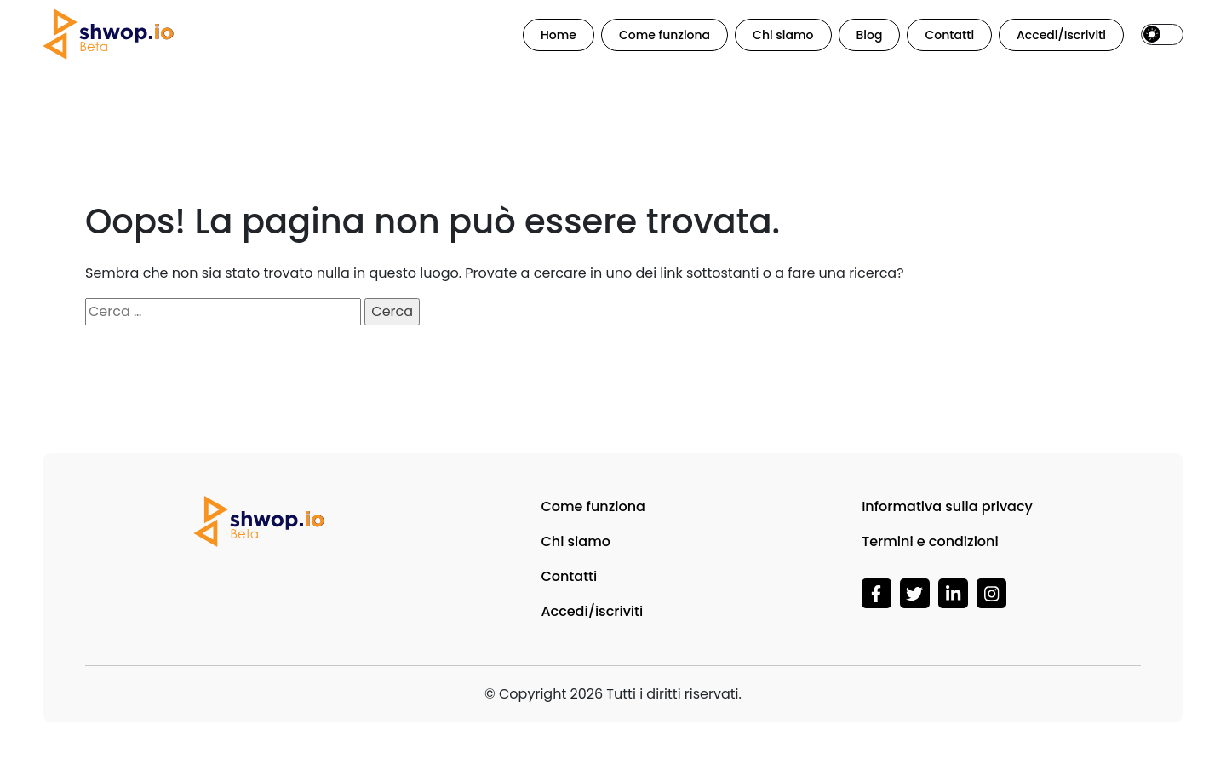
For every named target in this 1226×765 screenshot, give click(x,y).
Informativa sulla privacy (947, 506)
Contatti (949, 34)
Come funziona (664, 34)
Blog (869, 34)
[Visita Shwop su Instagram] (991, 592)
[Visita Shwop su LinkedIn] (953, 592)
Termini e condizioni (930, 541)
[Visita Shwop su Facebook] (876, 592)
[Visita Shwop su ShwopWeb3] (915, 592)
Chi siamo (783, 34)
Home (558, 34)
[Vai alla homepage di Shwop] (108, 34)
